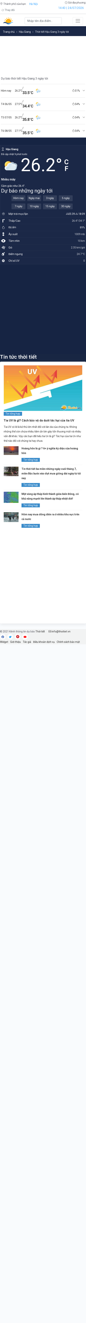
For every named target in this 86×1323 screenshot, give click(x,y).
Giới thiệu (15, 641)
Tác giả (27, 641)
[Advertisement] (43, 309)
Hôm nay (18, 198)
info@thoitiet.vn (59, 631)
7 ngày (18, 206)
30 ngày (65, 206)
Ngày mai (34, 198)
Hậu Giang (25, 31)
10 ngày (34, 206)
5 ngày (66, 198)
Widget (4, 641)
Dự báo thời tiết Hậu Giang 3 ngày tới (24, 78)
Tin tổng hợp (13, 413)
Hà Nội (33, 4)
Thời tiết (40, 631)
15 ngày (50, 206)
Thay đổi (8, 10)
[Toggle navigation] (78, 21)
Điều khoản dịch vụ (44, 641)
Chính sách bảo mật (68, 641)
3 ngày (50, 198)
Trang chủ (9, 31)
